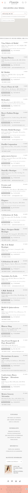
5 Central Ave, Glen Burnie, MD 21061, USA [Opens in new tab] (14, 189)
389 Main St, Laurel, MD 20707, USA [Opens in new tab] (12, 102)
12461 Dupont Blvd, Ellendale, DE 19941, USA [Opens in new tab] (13, 382)
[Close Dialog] (1, 489)
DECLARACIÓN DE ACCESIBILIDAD (14, 435)
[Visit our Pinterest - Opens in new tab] (12, 481)
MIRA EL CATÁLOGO (14, 421)
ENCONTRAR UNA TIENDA (14, 437)
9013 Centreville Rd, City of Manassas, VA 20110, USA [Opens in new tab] (13, 312)
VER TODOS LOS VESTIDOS (14, 417)
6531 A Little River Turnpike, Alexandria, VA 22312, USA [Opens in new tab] (13, 132)
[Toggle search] (22, 2)
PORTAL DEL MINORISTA (14, 449)
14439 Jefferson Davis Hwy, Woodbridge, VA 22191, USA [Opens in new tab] (14, 295)
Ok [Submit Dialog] (26, 488)
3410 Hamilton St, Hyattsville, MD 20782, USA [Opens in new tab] (13, 60)
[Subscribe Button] (21, 461)
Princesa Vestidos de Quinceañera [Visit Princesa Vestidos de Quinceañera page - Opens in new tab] (16, 48)
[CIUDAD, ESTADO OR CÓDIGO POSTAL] (14, 13)
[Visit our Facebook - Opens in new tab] (8, 481)
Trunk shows (14, 439)
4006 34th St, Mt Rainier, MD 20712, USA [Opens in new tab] (13, 89)
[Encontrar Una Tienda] (2, 2)
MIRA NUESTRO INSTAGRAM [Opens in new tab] (14, 419)
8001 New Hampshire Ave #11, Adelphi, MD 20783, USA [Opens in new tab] (14, 46)
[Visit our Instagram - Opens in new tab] (16, 481)
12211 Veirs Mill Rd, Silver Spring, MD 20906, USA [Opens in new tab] (12, 75)
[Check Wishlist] (25, 2)
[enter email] (14, 461)
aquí (20, 492)
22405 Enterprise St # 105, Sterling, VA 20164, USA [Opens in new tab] (12, 173)
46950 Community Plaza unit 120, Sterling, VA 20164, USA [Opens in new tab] (14, 158)
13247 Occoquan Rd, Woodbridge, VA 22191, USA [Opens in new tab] (14, 217)
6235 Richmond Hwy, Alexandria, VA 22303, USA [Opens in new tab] (14, 147)
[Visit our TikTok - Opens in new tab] (20, 481)
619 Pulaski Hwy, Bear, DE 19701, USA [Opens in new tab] (12, 398)
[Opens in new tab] (6, 53)
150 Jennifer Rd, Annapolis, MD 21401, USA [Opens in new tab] (14, 234)
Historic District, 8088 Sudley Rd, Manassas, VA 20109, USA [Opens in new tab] (11, 329)
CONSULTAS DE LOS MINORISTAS (14, 451)
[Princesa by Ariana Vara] (14, 2)
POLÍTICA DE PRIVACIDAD (14, 433)
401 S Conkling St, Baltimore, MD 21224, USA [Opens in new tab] (13, 361)
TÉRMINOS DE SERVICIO (14, 431)
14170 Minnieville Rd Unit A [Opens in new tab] (9, 345)
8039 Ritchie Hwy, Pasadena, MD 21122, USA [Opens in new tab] (13, 203)
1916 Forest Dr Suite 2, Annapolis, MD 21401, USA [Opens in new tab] (12, 249)
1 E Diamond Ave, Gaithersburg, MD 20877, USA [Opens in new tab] (14, 118)
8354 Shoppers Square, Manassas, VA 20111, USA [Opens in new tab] (14, 264)
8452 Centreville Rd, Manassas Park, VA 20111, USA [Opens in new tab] (13, 279)
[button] (5, 2)
